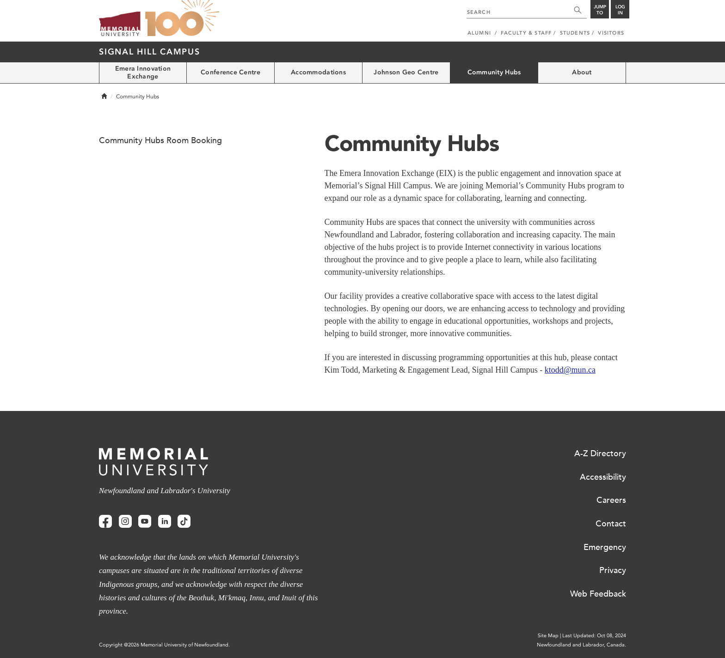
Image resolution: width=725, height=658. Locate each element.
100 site (182, 18)
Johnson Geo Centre (406, 72)
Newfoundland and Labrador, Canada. (581, 645)
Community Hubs (494, 72)
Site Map (548, 636)
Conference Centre (230, 72)
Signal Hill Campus (149, 52)
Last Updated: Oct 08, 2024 (594, 636)
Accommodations (318, 72)
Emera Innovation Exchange (143, 72)
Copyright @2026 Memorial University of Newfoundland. (164, 645)
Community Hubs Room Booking (160, 140)
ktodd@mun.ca (570, 369)
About (581, 72)
